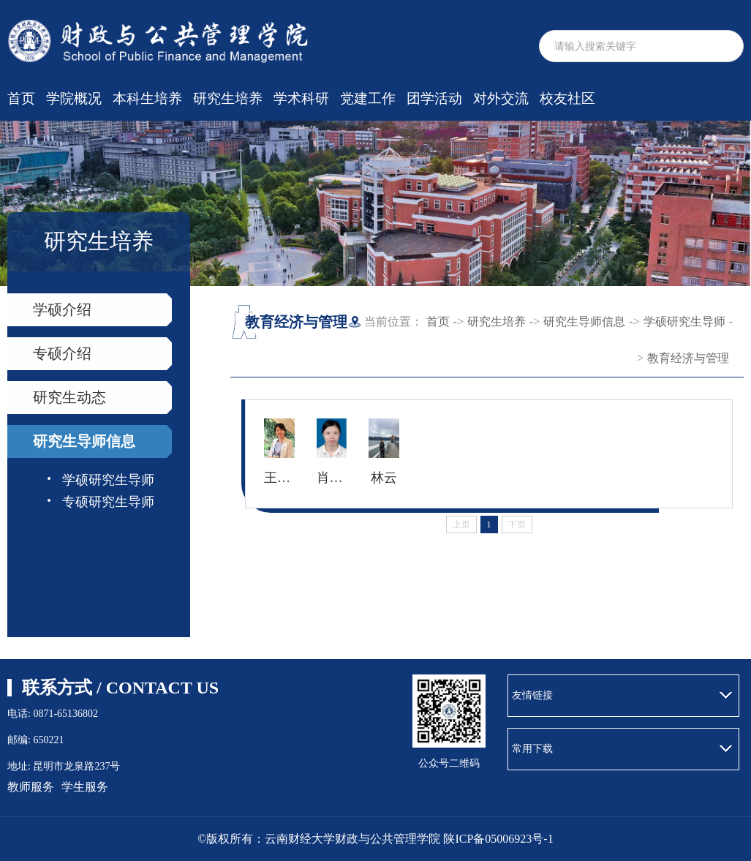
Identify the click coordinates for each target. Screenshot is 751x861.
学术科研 (301, 98)
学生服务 (84, 787)
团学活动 (434, 98)
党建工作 (368, 98)
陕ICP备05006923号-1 (498, 838)
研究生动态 (69, 397)
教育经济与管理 (688, 358)
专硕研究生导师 (108, 502)
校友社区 (567, 98)
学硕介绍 (62, 309)
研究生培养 (228, 98)
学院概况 (74, 98)
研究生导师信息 (84, 441)
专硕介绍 (62, 353)
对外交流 (501, 98)
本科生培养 (147, 98)
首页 (21, 98)
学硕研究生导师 (108, 480)
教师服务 (30, 787)
